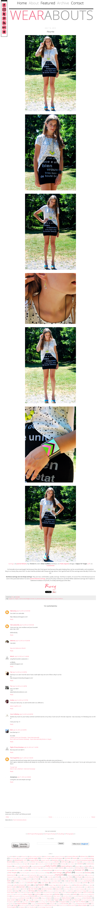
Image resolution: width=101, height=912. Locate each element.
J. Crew (69, 877)
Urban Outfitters (58, 598)
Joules (41, 879)
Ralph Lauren (77, 892)
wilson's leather (82, 905)
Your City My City (31, 907)
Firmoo (66, 870)
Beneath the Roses (71, 860)
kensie (78, 879)
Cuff (88, 564)
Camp (91, 862)
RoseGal (65, 894)
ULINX (13, 903)
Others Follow (59, 891)
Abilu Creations (48, 856)
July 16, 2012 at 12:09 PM (20, 672)
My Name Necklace (47, 889)
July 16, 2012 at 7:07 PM (21, 700)
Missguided (54, 887)
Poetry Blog (60, 834)
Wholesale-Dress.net (51, 905)
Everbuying (33, 870)
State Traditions (78, 898)
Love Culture (45, 883)
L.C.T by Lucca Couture (25, 881)
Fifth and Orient (58, 870)
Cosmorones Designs (24, 598)
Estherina (12, 640)
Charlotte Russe (41, 864)
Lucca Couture (76, 882)
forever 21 (33, 598)
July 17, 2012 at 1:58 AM (26, 758)
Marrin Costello (11, 887)
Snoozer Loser (25, 898)
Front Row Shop (23, 872)
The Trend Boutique (86, 900)
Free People (12, 873)
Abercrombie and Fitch (35, 856)
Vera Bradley (65, 904)
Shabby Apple (25, 896)
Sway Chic (43, 900)
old (26, 891)
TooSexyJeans (62, 902)
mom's (86, 887)
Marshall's (22, 887)
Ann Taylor (81, 858)
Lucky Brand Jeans (19, 885)
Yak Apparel (21, 907)
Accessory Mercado (72, 856)
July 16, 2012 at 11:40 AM (22, 656)
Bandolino (55, 860)
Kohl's (9, 881)
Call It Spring (65, 862)
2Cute (8, 856)
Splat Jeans (57, 898)
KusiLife (16, 881)
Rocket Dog (37, 894)
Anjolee (75, 858)
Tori (11, 686)
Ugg (9, 903)
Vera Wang (73, 903)
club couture (71, 864)
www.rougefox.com (15, 706)
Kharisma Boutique (87, 879)
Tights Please (25, 902)
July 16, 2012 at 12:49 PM (20, 686)
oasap (16, 891)
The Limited (66, 900)
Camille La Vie (85, 862)
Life (65, 881)
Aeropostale (13, 858)
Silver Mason (66, 896)
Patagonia (90, 891)
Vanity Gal (52, 903)
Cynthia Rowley (40, 866)
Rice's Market (28, 894)
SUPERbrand (36, 900)
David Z (78, 866)
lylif (35, 885)
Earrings (11, 564)
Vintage (15, 905)
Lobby (9, 883)
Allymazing (13, 611)
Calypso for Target (13, 598)
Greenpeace (41, 875)
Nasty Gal (58, 889)
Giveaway (88, 873)
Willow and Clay (72, 905)
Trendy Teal (13, 767)
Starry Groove (66, 898)
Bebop (63, 860)
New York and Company (77, 889)
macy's (41, 884)
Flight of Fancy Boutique (17, 747)
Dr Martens (60, 868)
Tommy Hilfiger (41, 902)
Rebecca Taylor (10, 894)
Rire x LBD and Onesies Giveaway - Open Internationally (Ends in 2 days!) (30, 739)
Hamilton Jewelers (49, 875)
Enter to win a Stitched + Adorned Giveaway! (22, 769)
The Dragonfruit (14, 758)
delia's (87, 866)
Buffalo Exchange (36, 862)
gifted (68, 872)
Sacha (80, 894)
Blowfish (9, 862)
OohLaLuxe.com (50, 891)
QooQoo (56, 892)
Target (56, 900)
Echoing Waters (80, 868)
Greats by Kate (33, 875)
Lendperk (55, 881)
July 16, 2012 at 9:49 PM (19, 730)
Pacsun (66, 891)
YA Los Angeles (11, 907)
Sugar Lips (28, 900)
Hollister (82, 875)
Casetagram (32, 864)
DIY (18, 868)
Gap (48, 873)
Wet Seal (35, 905)
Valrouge (33, 903)
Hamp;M (59, 874)
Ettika (27, 870)
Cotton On (16, 866)
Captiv (25, 864)
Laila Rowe (34, 881)
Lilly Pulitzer (71, 881)
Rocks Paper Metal (48, 894)
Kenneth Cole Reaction (67, 879)
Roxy (69, 894)
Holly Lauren (90, 875)
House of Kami (34, 877)
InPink (56, 877)
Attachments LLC (20, 860)
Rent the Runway (19, 894)
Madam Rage (52, 885)
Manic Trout (68, 885)
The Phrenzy (75, 900)
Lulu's (28, 885)
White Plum (42, 905)
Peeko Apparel (64, 564)
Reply (11, 619)
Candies (20, 864)
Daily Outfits (51, 866)
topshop (71, 902)
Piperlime (25, 892)
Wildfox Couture (62, 905)
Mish (11, 730)
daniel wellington (66, 866)
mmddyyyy (66, 887)
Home (50, 817)
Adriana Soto (84, 856)
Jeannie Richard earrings (37, 579)
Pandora (71, 891)
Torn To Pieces (80, 902)
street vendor (11, 900)
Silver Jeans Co (57, 896)
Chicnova (55, 864)
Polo (30, 892)
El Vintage (89, 868)
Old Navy (31, 891)
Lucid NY (84, 883)
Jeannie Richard (21, 564)
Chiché (48, 864)
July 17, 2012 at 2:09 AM (24, 777)
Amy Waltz (67, 858)
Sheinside (32, 896)
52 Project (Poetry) (50, 834)
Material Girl (32, 887)
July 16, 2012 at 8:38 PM (26, 714)
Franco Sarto (91, 870)
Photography (69, 834)
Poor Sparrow (37, 892)
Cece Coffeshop (14, 714)
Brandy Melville (26, 862)
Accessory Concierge (59, 856)
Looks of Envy (22, 882)
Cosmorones (50, 565)
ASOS (11, 860)
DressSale (68, 868)
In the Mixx (50, 877)
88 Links (17, 856)
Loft (15, 883)
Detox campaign (12, 868)
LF (60, 881)
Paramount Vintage (81, 891)
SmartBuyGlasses (15, 898)
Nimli (91, 889)
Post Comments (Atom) (19, 820)
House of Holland (24, 877)
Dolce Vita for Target (35, 868)
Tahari (49, 900)
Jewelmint (28, 879)
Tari (11, 672)
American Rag (45, 858)
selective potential (16, 896)
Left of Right (48, 881)
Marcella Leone (78, 885)
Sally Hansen (85, 894)
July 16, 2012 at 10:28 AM (23, 640)
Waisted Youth (22, 905)
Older (7, 817)
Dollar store (45, 868)
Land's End (41, 881)
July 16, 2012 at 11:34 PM (31, 747)
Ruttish (75, 894)
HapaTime (69, 875)
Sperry (49, 898)
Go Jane (20, 875)
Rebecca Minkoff (87, 892)
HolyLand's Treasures (12, 877)
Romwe (57, 894)
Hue (44, 877)
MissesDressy (46, 887)
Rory (13, 597)
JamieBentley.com (89, 877)
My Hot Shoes (33, 889)
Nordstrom (10, 891)
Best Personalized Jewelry (84, 860)
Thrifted (18, 902)
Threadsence (10, 902)
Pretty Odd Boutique (48, 892)
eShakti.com (17, 870)
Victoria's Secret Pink (83, 904)
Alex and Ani (22, 858)
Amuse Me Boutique (56, 858)
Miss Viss (39, 887)
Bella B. (12, 656)
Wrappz (91, 905)
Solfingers (43, 898)
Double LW (53, 868)
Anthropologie (90, 858)
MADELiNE (60, 885)
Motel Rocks (17, 889)
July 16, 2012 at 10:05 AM (27, 625)
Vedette (58, 903)
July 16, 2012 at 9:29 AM (23, 611)
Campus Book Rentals (12, 864)
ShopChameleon (40, 896)
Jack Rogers (78, 877)
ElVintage (9, 870)
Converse (80, 864)
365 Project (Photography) (35, 834)
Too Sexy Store (51, 902)
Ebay (73, 868)
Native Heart (67, 889)
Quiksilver (63, 892)
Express (40, 870)
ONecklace (41, 891)
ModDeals (79, 887)
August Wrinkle (34, 860)
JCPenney (11, 879)
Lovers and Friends (66, 882)
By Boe (57, 862)
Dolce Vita (25, 868)
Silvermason (73, 896)
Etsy (23, 870)
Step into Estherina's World (17, 648)
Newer (93, 817)
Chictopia (63, 864)
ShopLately (49, 896)
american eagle (32, 858)
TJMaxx (32, 902)
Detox (92, 866)
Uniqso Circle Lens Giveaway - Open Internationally (24, 737)
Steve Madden (87, 898)
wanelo (29, 905)
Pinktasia (19, 892)
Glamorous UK (11, 875)
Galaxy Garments (41, 872)
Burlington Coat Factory (48, 862)
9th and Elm (24, 856)
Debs (83, 866)
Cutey (32, 866)
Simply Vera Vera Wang (84, 896)
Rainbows (69, 892)
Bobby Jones (18, 862)
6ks (12, 856)
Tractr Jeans (91, 902)
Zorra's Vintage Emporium (44, 907)
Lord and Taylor (32, 883)
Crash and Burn (24, 866)
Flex (71, 870)
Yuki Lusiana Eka (14, 625)
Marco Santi (89, 885)
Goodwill (25, 875)
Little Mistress (80, 881)
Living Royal (88, 881)
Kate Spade (48, 879)
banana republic (45, 860)
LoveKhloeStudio (55, 882)
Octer (22, 891)
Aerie (92, 856)
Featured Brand (47, 870)
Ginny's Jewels (79, 872)
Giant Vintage (57, 873)
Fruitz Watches (32, 872)
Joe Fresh (35, 879)
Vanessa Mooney (42, 904)
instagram (63, 877)
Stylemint (20, 900)
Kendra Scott (56, 879)
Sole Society (34, 898)
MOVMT (24, 889)
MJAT (60, 887)
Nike (87, 889)
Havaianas (76, 875)
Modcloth (73, 887)
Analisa (12, 700)
